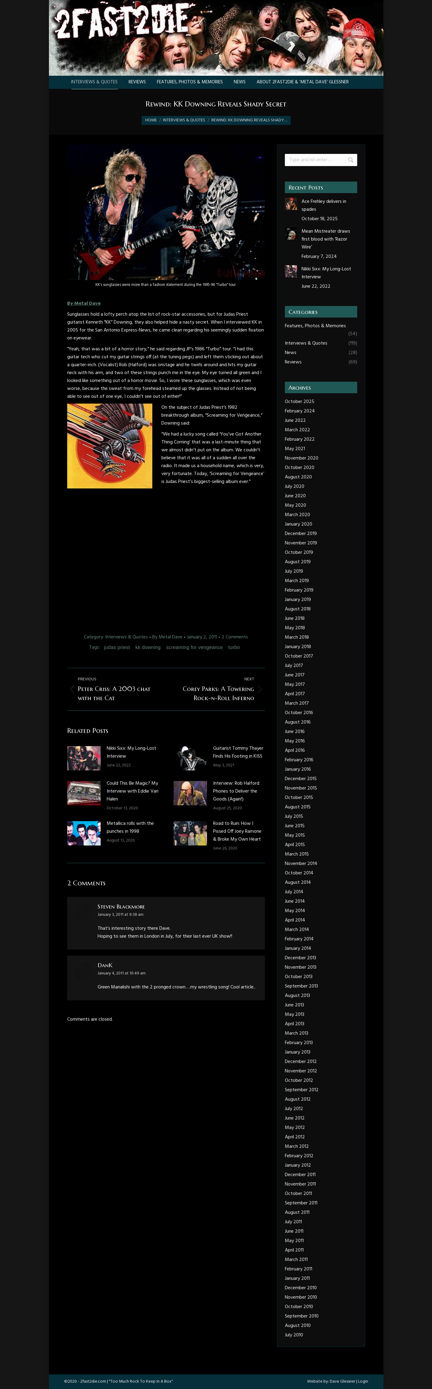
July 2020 (294, 487)
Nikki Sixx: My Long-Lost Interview (131, 752)
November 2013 (300, 967)
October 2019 (299, 553)
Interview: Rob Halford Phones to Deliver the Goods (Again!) (236, 791)
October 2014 (299, 873)
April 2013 (294, 1024)
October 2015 (299, 798)
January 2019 (298, 600)
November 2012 (301, 1071)
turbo (234, 647)
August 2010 (298, 1326)
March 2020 (297, 515)
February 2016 (299, 760)
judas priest (117, 647)
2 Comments (235, 637)
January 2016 (298, 769)
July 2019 (294, 571)
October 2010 (299, 1307)
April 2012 (295, 1137)
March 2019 (297, 581)
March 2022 (297, 430)
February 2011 (298, 1269)
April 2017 (295, 694)
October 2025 (299, 402)
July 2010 (294, 1335)
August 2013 (297, 996)
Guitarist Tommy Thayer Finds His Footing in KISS (238, 752)
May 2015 (295, 835)
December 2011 (300, 1175)
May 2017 (295, 685)
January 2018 (298, 647)
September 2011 (301, 1203)
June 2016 (295, 732)
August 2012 (298, 1099)
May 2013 (294, 1015)
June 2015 (295, 826)
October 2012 (299, 1081)
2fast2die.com (93, 1381)
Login (363, 1381)
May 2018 (295, 628)
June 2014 (295, 901)
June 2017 (295, 675)
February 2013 (299, 1043)
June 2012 (295, 1118)
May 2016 (295, 741)
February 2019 (299, 590)
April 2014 (295, 920)
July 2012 (294, 1109)
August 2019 (298, 562)
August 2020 (298, 477)
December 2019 (301, 534)
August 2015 (298, 807)
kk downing (148, 647)
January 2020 (298, 524)
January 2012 (298, 1165)
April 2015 (295, 845)
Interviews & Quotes (126, 637)
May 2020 (295, 505)
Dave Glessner (342, 1381)
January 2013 (297, 1052)
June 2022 (295, 421)
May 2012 (295, 1128)
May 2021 (295, 449)
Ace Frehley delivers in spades (324, 206)
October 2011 (298, 1194)
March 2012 (297, 1147)
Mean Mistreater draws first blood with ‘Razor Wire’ (326, 239)
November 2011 (300, 1184)
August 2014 (298, 883)
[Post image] (84, 758)
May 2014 (295, 911)
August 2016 (298, 722)
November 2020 (301, 458)
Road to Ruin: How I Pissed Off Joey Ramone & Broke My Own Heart (237, 831)
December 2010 (301, 1288)
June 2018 (295, 619)
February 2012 (299, 1156)
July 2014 (294, 892)
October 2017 (299, 656)
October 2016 (299, 713)
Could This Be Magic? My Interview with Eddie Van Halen (132, 791)
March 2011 (296, 1260)
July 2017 (294, 666)
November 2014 (301, 864)
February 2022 (300, 439)
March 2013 (296, 1033)
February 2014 (299, 939)
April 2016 (295, 751)
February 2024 (300, 411)
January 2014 (298, 949)
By (167, 637)
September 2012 (302, 1090)
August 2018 (298, 609)
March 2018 (297, 637)
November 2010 (301, 1297)
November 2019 (301, 543)
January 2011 (297, 1279)
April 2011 (294, 1250)
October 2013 (299, 977)
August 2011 (297, 1213)
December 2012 (301, 1062)
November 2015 (301, 788)
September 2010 (302, 1316)
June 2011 (294, 1231)
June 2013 (294, 1005)
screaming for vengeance (194, 647)
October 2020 (299, 468)
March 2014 (297, 930)
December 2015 (301, 779)
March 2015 (297, 854)
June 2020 (295, 496)
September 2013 (301, 986)
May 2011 (294, 1241)
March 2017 (297, 703)
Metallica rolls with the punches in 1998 (130, 827)
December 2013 (300, 958)
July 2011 (293, 1222)
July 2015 (294, 817)
